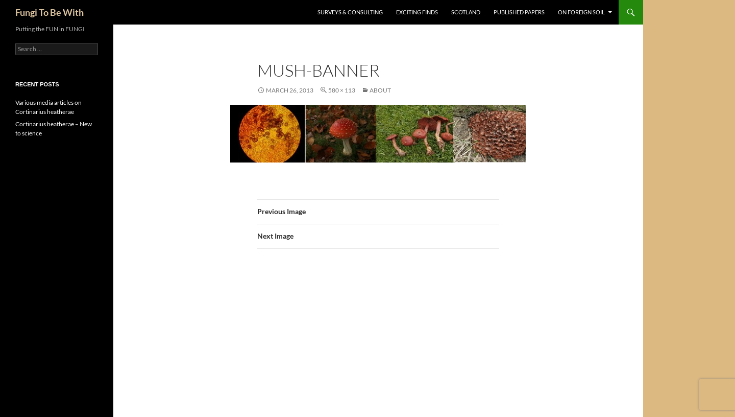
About (380, 90)
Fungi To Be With (49, 12)
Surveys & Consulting (350, 12)
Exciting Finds (417, 12)
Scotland (465, 12)
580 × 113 (341, 90)
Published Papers (519, 12)
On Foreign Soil (581, 12)
